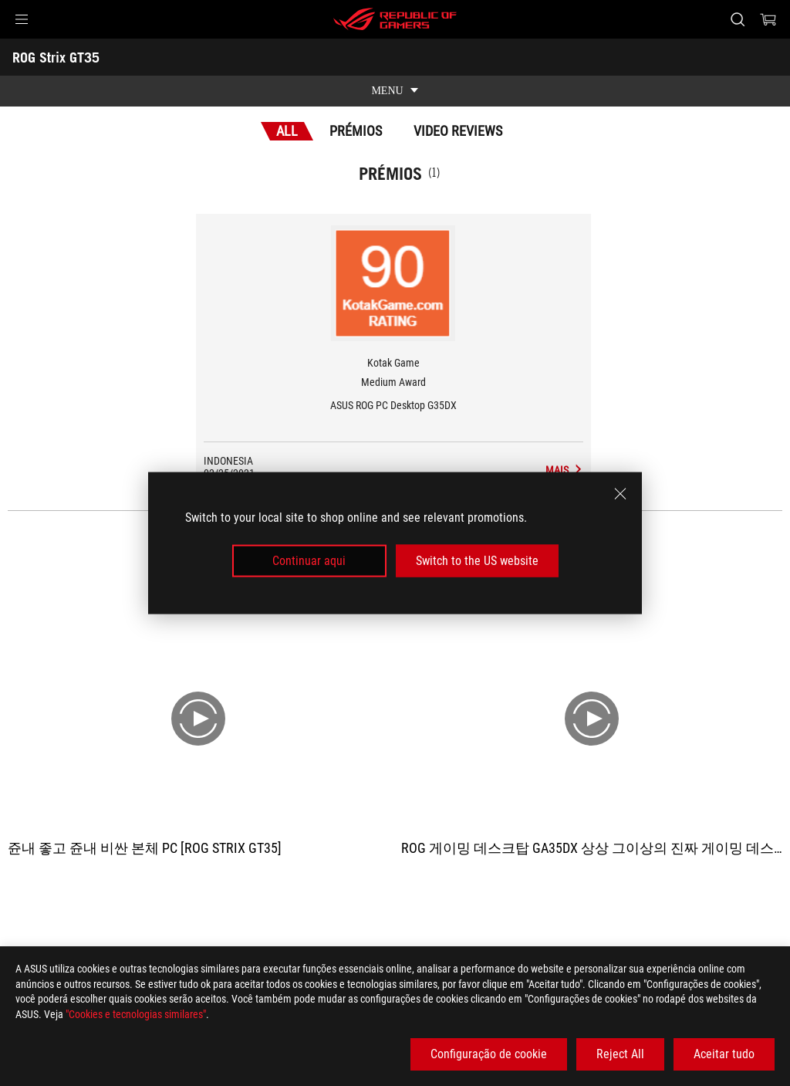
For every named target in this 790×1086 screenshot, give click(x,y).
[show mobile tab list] (395, 91)
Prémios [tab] (355, 131)
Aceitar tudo (724, 1054)
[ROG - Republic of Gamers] (395, 19)
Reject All (620, 1054)
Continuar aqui (309, 560)
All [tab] (287, 131)
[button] (21, 19)
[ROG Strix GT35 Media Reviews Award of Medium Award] (564, 470)
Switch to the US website (477, 560)
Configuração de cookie (488, 1054)
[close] (620, 493)
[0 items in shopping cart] (768, 19)
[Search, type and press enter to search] (737, 19)
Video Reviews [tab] (458, 131)
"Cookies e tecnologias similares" (136, 1014)
